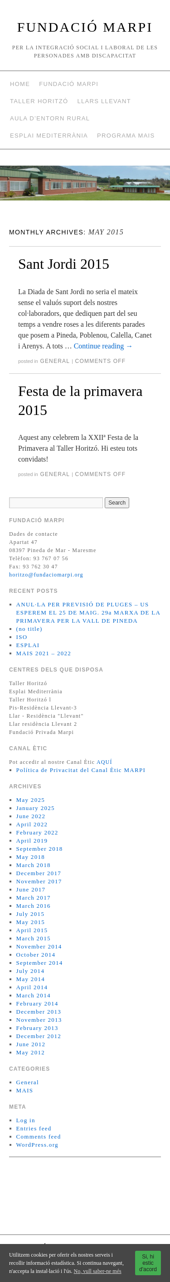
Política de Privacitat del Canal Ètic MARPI (81, 770)
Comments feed (38, 1136)
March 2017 (33, 897)
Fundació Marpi (68, 84)
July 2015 (30, 913)
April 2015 (32, 930)
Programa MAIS (126, 135)
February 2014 (37, 1003)
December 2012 (39, 1036)
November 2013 (39, 1019)
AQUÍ (104, 762)
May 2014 (30, 979)
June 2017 (31, 889)
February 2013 (37, 1028)
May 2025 (30, 799)
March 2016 (33, 905)
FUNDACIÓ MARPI (85, 26)
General (54, 361)
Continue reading (103, 346)
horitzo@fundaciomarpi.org (46, 575)
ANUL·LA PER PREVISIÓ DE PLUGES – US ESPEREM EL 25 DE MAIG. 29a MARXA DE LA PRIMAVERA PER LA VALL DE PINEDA (88, 612)
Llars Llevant (104, 101)
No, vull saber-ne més (97, 1271)
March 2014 (33, 995)
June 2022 (31, 816)
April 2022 (32, 824)
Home (20, 84)
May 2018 (30, 856)
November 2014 (39, 946)
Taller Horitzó (39, 101)
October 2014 (36, 954)
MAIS (25, 1090)
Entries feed (34, 1128)
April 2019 (32, 840)
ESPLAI (28, 645)
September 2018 (39, 848)
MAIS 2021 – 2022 (44, 653)
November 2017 (39, 881)
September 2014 (39, 962)
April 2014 (32, 987)
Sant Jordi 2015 (63, 264)
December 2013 (39, 1011)
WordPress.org (37, 1144)
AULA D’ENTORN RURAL (50, 118)
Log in (25, 1120)
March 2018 (33, 865)
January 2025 (35, 808)
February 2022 (37, 832)
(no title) (29, 628)
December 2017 (39, 873)
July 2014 (30, 970)
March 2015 (33, 938)
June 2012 (31, 1044)
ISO (22, 637)
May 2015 (30, 922)
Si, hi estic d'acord (148, 1262)
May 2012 (30, 1052)
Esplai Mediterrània (49, 135)
